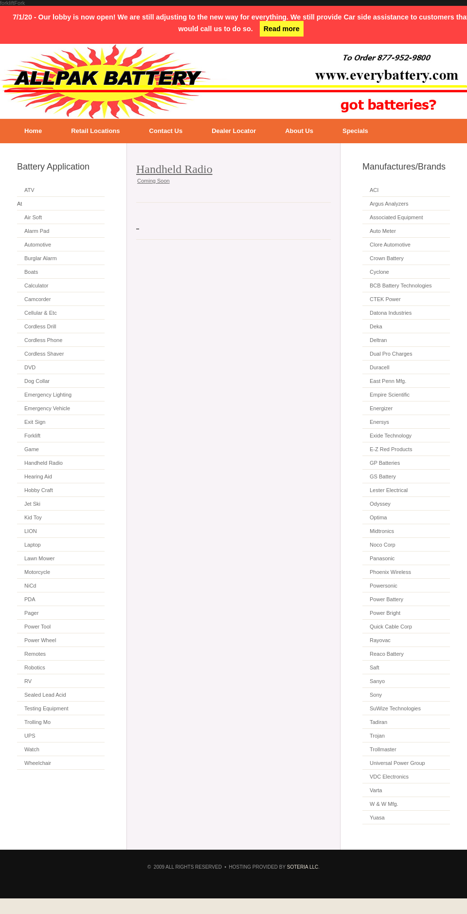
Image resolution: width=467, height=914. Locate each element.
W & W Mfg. (384, 804)
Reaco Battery (387, 654)
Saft (374, 667)
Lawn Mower (39, 558)
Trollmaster (383, 749)
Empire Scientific (390, 395)
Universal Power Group (397, 763)
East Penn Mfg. (388, 381)
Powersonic (383, 586)
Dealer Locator (234, 130)
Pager (31, 613)
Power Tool (37, 626)
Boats (31, 272)
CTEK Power (385, 299)
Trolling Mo (37, 722)
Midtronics (382, 531)
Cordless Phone (43, 340)
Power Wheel (40, 640)
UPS (30, 736)
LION (30, 531)
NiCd (30, 586)
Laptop (32, 545)
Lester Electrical (389, 490)
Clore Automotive (390, 245)
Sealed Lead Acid (45, 695)
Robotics (34, 667)
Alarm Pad (36, 231)
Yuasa (377, 817)
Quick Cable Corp (391, 626)
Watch (31, 749)
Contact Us (166, 130)
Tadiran (378, 722)
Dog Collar (37, 381)
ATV (29, 190)
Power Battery (386, 599)
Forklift (32, 435)
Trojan (377, 736)
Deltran (378, 340)
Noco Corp (382, 545)
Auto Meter (383, 231)
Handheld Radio (43, 463)
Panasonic (382, 558)
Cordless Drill (40, 326)
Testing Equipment (46, 708)
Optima (378, 517)
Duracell (379, 367)
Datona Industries (391, 313)
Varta (376, 790)
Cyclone (379, 272)
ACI (374, 190)
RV (28, 681)
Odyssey (380, 504)
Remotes (35, 654)
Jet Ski (32, 504)
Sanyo (377, 681)
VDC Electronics (389, 777)
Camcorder (37, 299)
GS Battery (383, 476)
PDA (30, 599)
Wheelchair (37, 763)
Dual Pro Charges (391, 354)
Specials (355, 130)
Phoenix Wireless (390, 572)
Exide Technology (391, 435)
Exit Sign (34, 422)
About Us (299, 130)
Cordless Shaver (44, 354)
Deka (376, 326)
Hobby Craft (38, 490)
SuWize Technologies (395, 708)
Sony (376, 695)
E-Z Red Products (391, 449)
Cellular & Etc (40, 313)
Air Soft (33, 217)
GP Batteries (385, 463)
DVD (30, 367)
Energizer (381, 408)
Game (31, 449)
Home (33, 130)
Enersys (379, 422)
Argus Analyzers (389, 204)
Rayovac (380, 640)
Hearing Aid (38, 476)
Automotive (37, 245)
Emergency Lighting (48, 395)
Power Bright (385, 613)
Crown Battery (387, 258)
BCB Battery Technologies (401, 285)
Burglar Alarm (40, 258)
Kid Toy (33, 517)
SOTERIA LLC (302, 867)
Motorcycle (37, 572)
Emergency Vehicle (47, 408)
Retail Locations (95, 130)
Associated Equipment (396, 217)
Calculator (36, 285)
